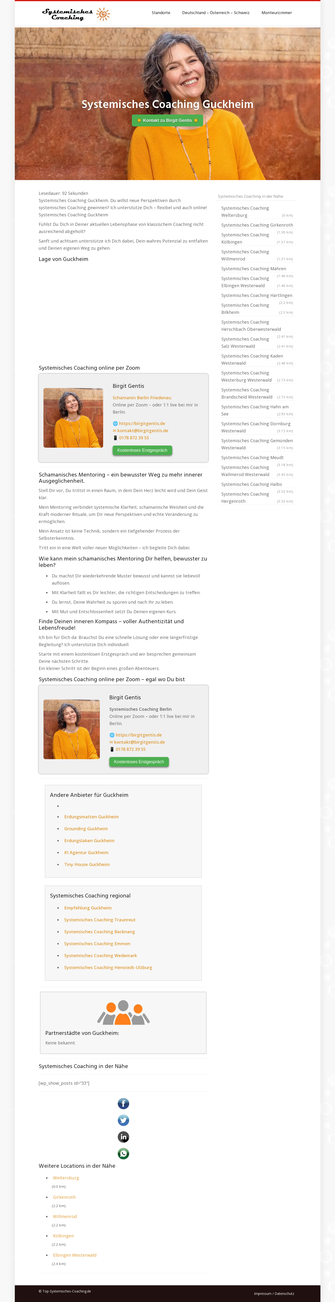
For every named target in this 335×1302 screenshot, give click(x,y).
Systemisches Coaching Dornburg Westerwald (257, 427)
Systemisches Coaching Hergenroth (257, 498)
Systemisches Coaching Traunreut (100, 920)
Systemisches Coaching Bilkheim (257, 309)
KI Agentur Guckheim (86, 852)
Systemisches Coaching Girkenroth (257, 225)
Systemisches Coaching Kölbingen (257, 238)
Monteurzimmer (277, 13)
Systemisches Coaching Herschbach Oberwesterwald (257, 326)
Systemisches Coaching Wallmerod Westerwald (257, 471)
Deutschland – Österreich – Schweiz (216, 13)
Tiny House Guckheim (87, 864)
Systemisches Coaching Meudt (257, 458)
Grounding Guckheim (86, 828)
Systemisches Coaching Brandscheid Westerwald (257, 393)
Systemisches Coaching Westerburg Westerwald (257, 377)
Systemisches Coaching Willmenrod (257, 255)
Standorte (161, 13)
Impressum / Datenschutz (274, 1293)
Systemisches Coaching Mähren (257, 269)
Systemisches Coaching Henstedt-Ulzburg (108, 967)
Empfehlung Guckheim (88, 908)
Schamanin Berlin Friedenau (142, 397)
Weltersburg (66, 1178)
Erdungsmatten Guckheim (91, 817)
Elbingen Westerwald (74, 1255)
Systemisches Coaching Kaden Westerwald (257, 360)
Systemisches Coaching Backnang (99, 931)
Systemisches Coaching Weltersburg (257, 212)
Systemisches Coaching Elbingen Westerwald (257, 282)
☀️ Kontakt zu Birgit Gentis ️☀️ (167, 120)
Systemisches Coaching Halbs (257, 484)
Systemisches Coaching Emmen (97, 943)
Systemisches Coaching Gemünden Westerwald (257, 444)
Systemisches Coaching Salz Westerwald (257, 343)
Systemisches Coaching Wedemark (100, 955)
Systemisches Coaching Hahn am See (257, 410)
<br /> (123, 312)
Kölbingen (63, 1236)
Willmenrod (65, 1216)
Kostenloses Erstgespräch (142, 450)
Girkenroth (64, 1197)
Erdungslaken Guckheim (89, 840)
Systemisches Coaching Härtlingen (257, 295)
